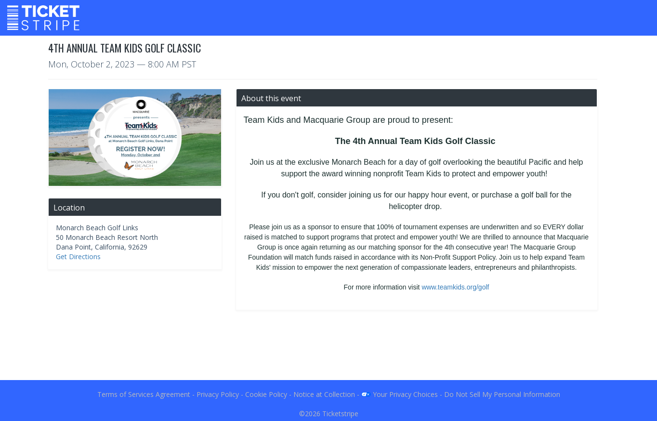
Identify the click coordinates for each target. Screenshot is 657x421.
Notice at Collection (324, 394)
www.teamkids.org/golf (455, 287)
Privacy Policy (218, 394)
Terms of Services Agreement (143, 394)
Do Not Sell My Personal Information (502, 394)
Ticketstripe (340, 413)
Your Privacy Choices (399, 394)
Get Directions (78, 256)
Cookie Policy (266, 394)
